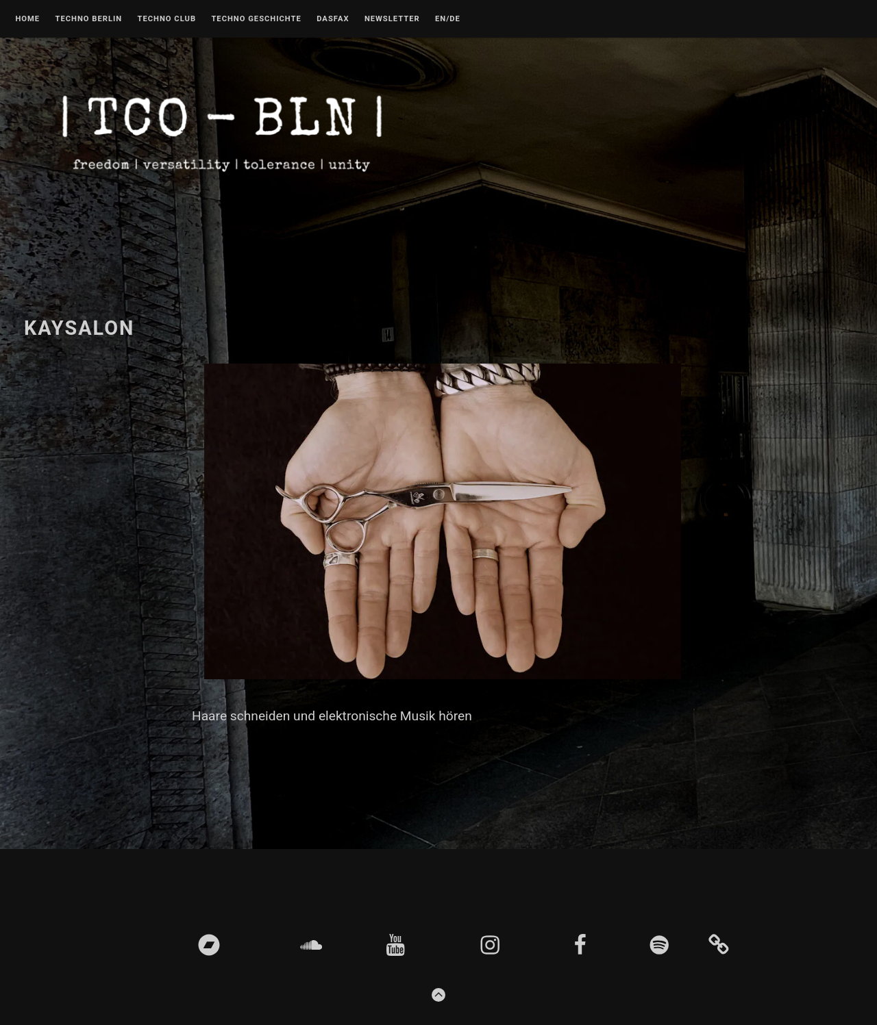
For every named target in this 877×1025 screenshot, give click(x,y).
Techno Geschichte (256, 19)
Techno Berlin (88, 19)
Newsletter (392, 19)
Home (27, 19)
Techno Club (166, 19)
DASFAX (333, 19)
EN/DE (447, 19)
